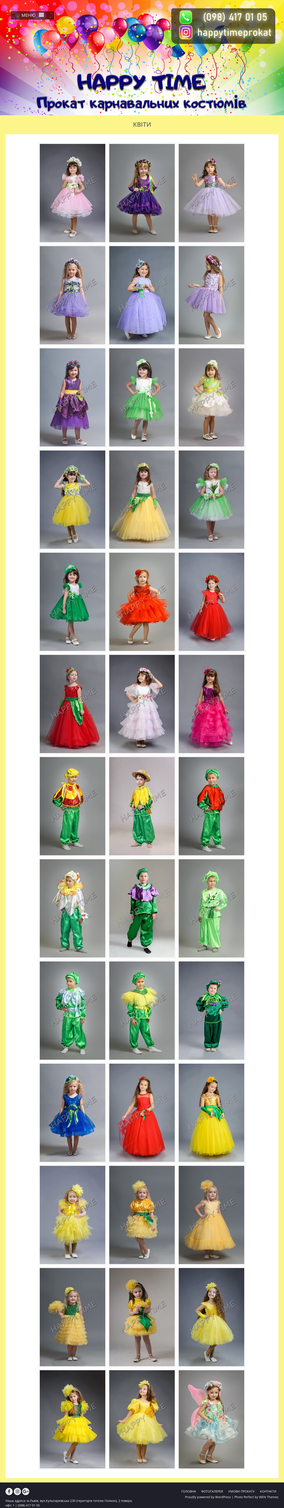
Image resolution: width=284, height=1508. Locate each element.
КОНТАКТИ (268, 1491)
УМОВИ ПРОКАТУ (241, 1491)
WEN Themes (269, 1497)
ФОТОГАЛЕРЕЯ (212, 1491)
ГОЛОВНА (188, 1491)
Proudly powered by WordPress (208, 1497)
